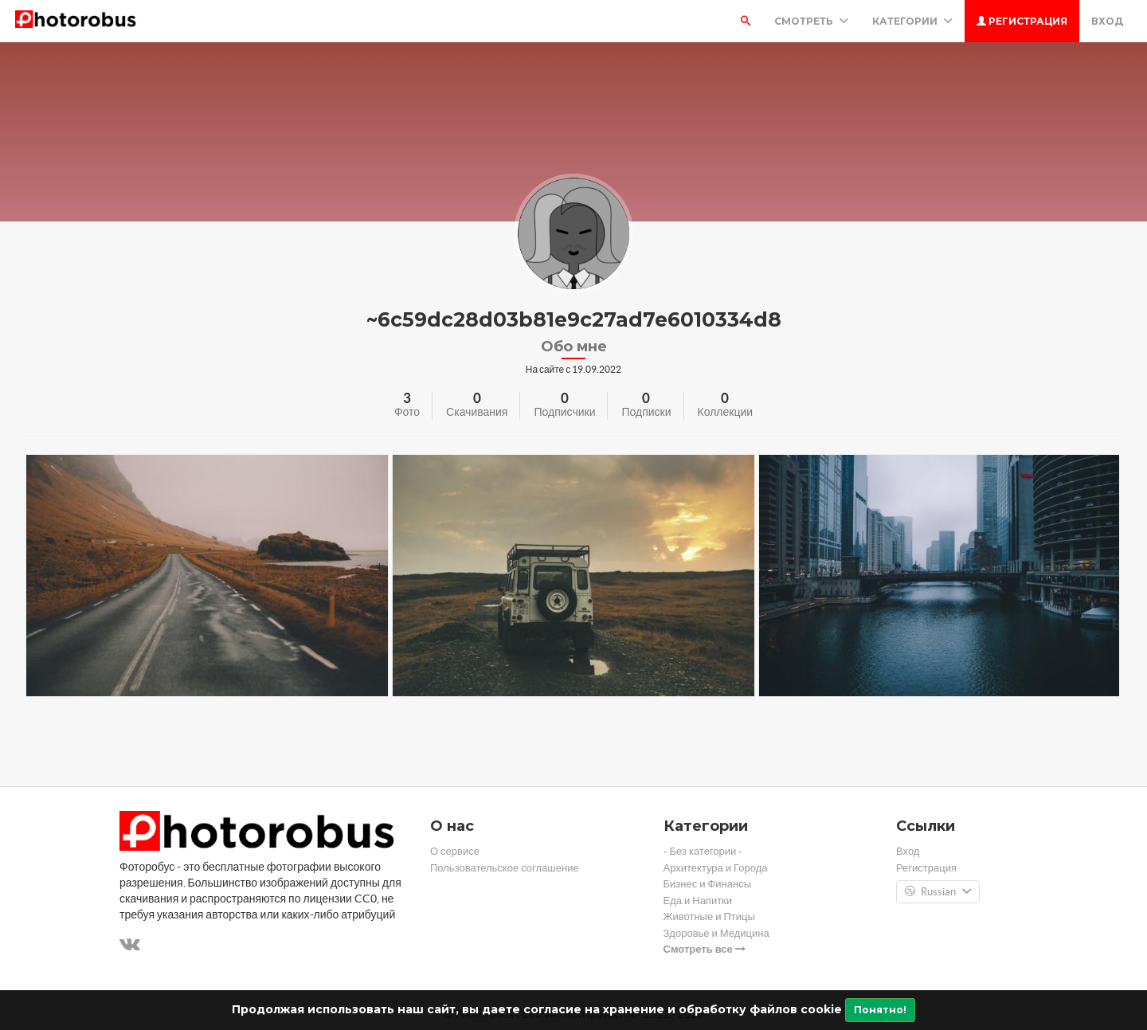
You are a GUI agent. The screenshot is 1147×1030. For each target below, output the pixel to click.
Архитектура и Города (716, 868)
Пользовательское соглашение (504, 868)
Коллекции (726, 411)
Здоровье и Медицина (716, 933)
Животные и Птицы (709, 916)
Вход (1107, 21)
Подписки (646, 411)
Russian (938, 892)
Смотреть (811, 21)
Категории (912, 21)
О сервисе (455, 851)
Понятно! (880, 1010)
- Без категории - (703, 851)
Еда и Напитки (698, 901)
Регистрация (1022, 21)
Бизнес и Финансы (708, 884)
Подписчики (564, 411)
